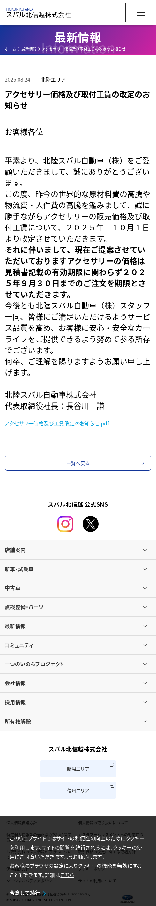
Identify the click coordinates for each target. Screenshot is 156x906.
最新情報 (29, 49)
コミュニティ (19, 645)
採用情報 (15, 702)
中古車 (12, 587)
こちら (67, 875)
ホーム (10, 49)
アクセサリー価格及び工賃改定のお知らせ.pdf (57, 423)
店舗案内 (15, 550)
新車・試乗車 (19, 569)
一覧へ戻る (78, 463)
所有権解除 (18, 721)
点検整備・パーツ (24, 607)
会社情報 (15, 683)
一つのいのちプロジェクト (34, 664)
